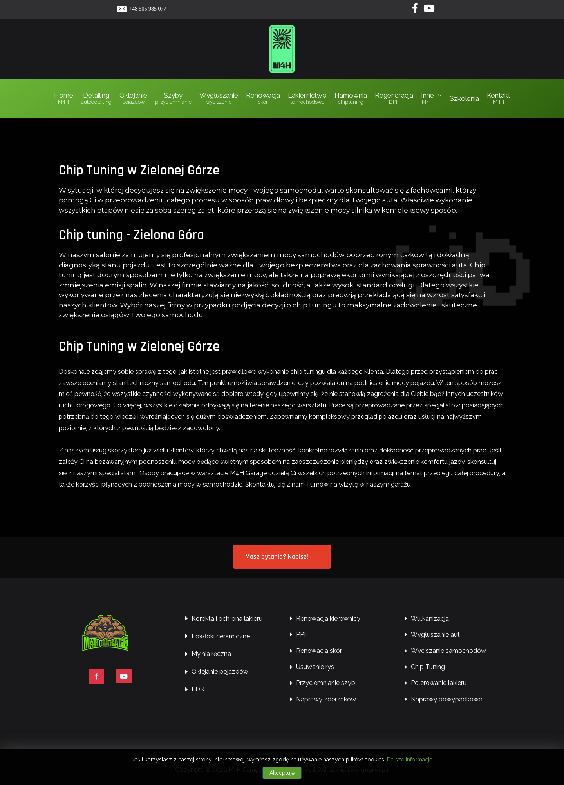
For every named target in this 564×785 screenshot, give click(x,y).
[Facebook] (415, 10)
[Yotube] (429, 10)
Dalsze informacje (409, 759)
